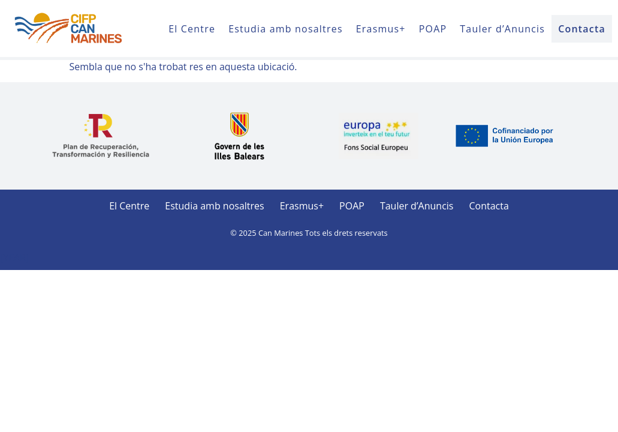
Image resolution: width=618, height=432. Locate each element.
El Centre (191, 28)
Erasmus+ (381, 28)
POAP (433, 28)
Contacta (581, 28)
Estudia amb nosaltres (285, 28)
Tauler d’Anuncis (502, 28)
